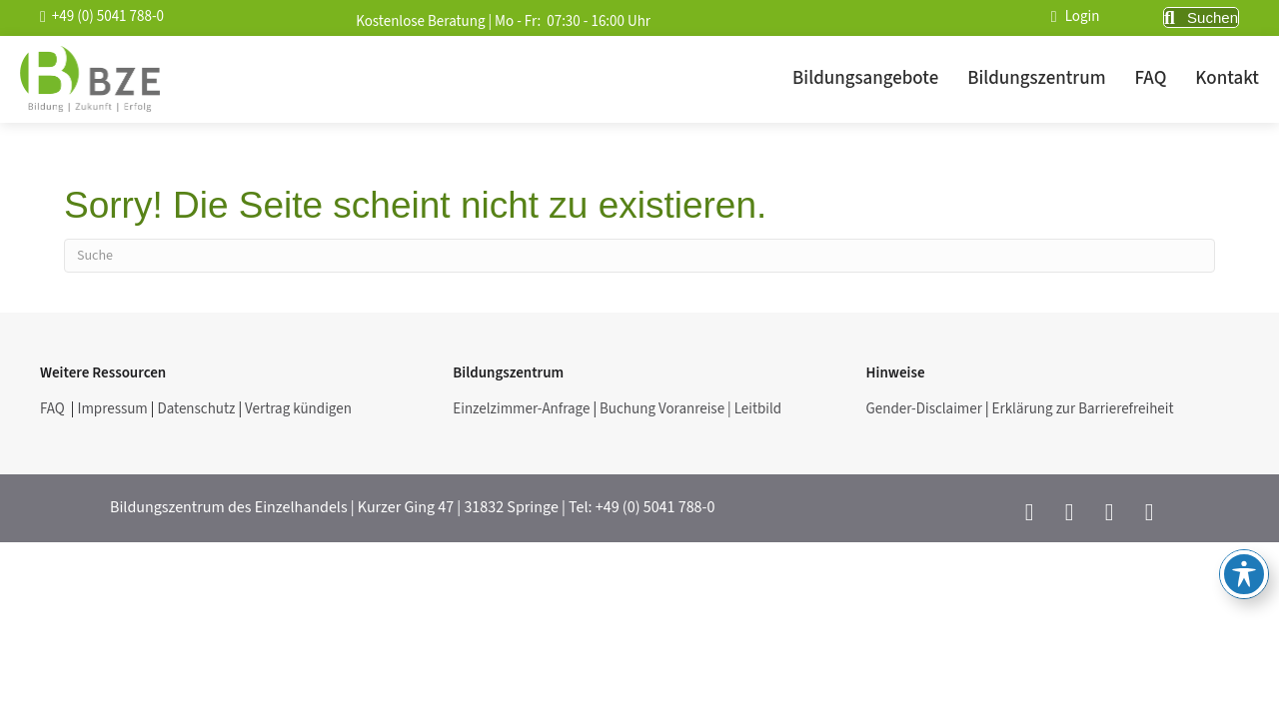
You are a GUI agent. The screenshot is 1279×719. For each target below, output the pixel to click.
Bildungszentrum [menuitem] (1036, 78)
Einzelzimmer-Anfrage (521, 408)
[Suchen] (639, 256)
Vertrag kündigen (300, 408)
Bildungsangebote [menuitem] (865, 78)
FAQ (54, 408)
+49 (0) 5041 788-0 (655, 507)
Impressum (112, 408)
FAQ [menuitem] (1151, 78)
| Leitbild (754, 408)
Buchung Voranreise (663, 408)
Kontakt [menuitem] (1227, 78)
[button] (1201, 18)
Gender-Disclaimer (924, 408)
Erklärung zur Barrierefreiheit (1083, 408)
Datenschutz (196, 408)
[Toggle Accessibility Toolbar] (1244, 574)
